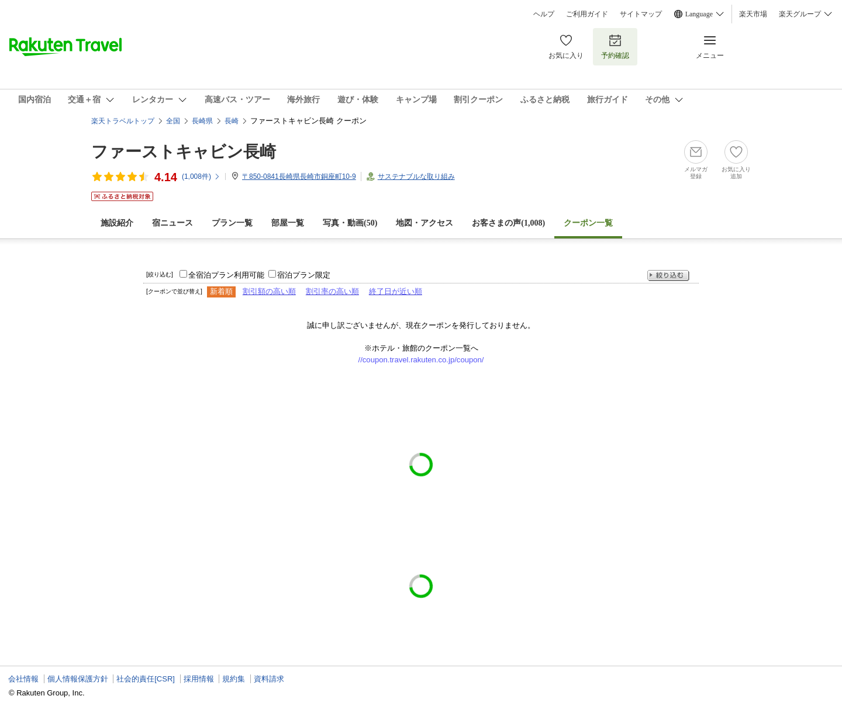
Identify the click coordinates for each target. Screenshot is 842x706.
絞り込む (668, 275)
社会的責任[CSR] (145, 678)
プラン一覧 (232, 223)
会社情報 (23, 678)
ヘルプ (543, 14)
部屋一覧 (287, 223)
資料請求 (269, 678)
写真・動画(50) (350, 223)
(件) (201, 176)
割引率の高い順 (332, 291)
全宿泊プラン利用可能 (226, 275)
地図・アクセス (424, 223)
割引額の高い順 (269, 291)
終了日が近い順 (395, 291)
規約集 (233, 678)
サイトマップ (641, 14)
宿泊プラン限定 (303, 275)
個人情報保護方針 (77, 678)
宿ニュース (172, 223)
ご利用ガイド (587, 14)
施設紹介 (117, 223)
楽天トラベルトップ (122, 121)
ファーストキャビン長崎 (183, 152)
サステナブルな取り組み (416, 176)
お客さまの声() (508, 223)
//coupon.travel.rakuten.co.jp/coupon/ (421, 359)
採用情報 (199, 678)
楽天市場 (753, 14)
